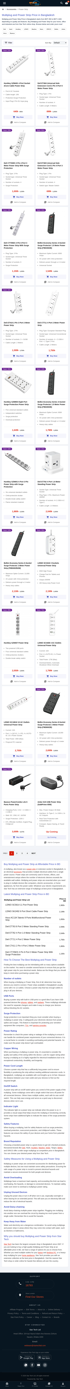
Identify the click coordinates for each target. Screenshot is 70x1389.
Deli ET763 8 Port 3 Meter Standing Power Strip (27, 926)
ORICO (48, 29)
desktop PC (51, 1253)
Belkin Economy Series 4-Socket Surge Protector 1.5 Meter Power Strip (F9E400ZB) (51, 404)
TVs (26, 1025)
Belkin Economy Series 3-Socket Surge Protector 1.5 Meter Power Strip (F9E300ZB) (51, 245)
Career (29, 1317)
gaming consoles (39, 1025)
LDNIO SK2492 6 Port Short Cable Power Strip (26, 911)
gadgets (41, 1002)
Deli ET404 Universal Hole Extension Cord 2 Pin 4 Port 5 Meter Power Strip (50, 85)
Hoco (5, 33)
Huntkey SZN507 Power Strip (16, 643)
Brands (56, 1317)
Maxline (34, 29)
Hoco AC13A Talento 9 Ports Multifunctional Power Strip (28, 919)
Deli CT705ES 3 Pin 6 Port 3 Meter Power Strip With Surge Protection (16, 245)
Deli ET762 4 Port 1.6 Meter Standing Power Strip (27, 933)
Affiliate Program (16, 1310)
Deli (4, 29)
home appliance (28, 1255)
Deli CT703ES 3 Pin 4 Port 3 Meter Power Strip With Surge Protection (16, 165)
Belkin (56, 29)
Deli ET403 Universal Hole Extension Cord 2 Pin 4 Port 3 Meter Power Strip (50, 165)
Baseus (12, 33)
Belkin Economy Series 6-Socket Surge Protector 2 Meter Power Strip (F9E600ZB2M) (18, 565)
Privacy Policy (13, 1313)
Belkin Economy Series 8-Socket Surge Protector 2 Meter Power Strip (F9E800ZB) (51, 724)
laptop (40, 1253)
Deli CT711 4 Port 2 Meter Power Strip (22, 939)
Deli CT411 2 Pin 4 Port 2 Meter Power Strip (25, 946)
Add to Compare (18, 122)
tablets (30, 1002)
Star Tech (7, 1244)
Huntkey (18, 29)
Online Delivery (54, 1310)
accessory (18, 872)
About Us (41, 1310)
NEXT (34, 853)
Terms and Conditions (30, 1313)
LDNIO (26, 29)
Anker (63, 29)
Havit (10, 29)
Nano (41, 29)
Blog (37, 1317)
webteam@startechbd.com (35, 1346)
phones (24, 1002)
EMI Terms (30, 1310)
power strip (31, 869)
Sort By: (48, 43)
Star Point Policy (17, 1317)
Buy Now (18, 116)
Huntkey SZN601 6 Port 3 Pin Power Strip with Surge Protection (16, 484)
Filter (8, 42)
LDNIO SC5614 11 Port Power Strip (21, 905)
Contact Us (46, 1317)
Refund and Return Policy (52, 1313)
